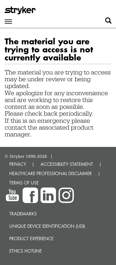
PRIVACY (17, 164)
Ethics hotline (25, 251)
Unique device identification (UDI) (47, 226)
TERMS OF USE (24, 183)
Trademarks (23, 214)
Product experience (31, 238)
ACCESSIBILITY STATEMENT (67, 164)
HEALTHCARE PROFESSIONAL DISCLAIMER (50, 173)
